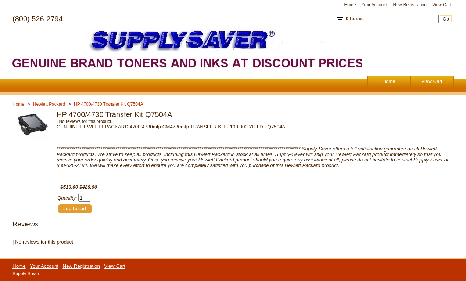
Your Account (374, 4)
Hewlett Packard (49, 104)
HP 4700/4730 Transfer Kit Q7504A (108, 104)
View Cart (441, 4)
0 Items (354, 18)
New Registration (409, 4)
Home (350, 4)
